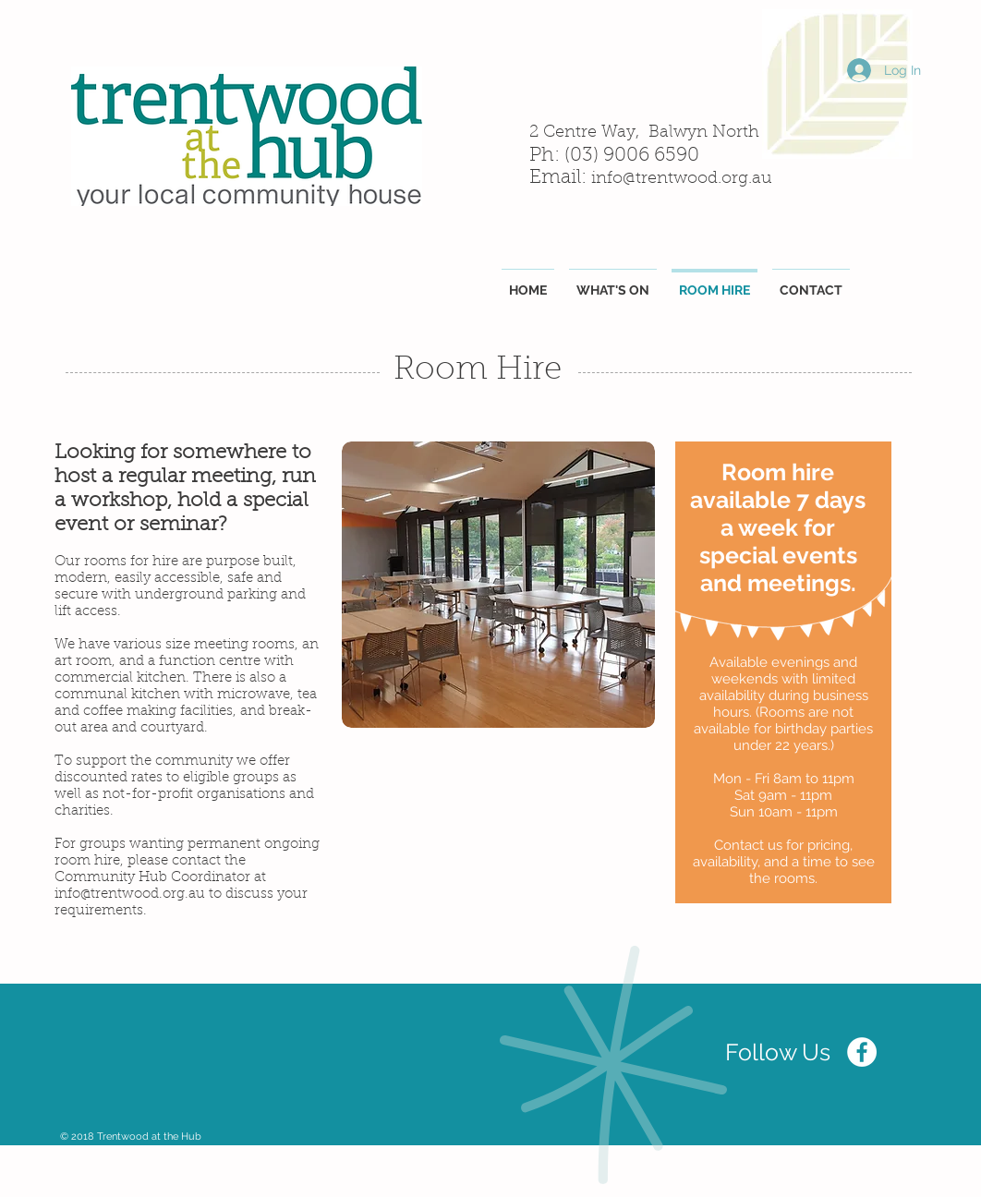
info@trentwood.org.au (681, 179)
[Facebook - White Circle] (862, 1052)
